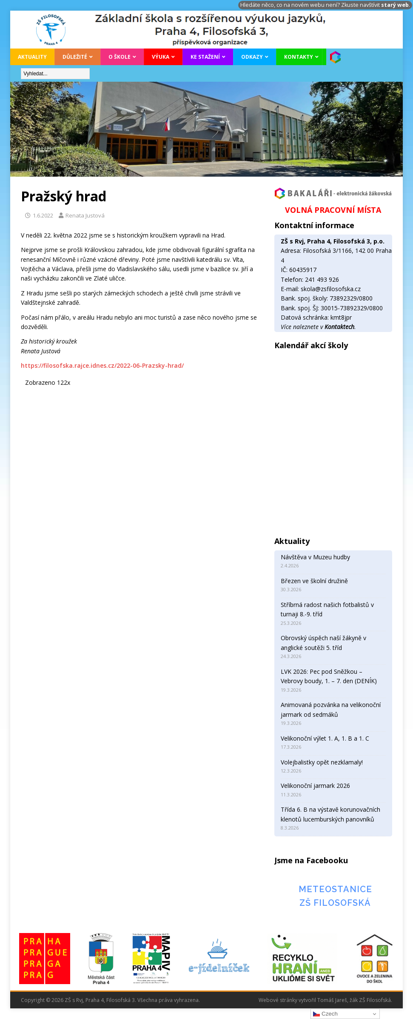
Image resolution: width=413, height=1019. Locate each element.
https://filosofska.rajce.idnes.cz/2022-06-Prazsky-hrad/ (102, 365)
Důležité (75, 56)
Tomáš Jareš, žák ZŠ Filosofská (354, 1000)
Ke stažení (205, 56)
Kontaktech (339, 327)
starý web (395, 5)
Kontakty (298, 56)
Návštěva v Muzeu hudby (315, 557)
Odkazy (252, 56)
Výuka (160, 56)
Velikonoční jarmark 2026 (315, 785)
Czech (325, 1013)
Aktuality (32, 56)
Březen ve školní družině (314, 581)
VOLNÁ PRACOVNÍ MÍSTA (333, 210)
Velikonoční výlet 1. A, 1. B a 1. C (325, 738)
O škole (119, 56)
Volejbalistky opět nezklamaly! (322, 762)
